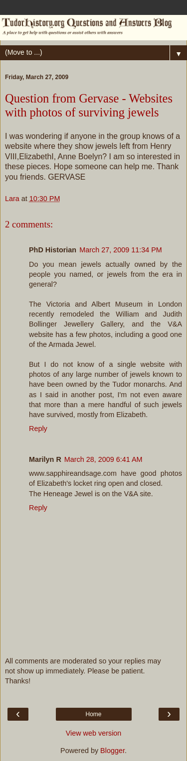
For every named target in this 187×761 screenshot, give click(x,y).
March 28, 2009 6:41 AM (103, 459)
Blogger (112, 751)
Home (93, 714)
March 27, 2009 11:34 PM (120, 250)
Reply (38, 429)
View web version (94, 733)
